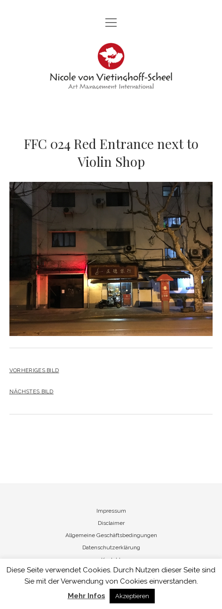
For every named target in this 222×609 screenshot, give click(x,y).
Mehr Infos (86, 596)
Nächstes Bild (31, 391)
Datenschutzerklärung (111, 547)
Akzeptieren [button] (132, 596)
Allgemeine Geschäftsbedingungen (111, 535)
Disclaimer (111, 523)
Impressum (111, 511)
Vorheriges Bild (34, 370)
